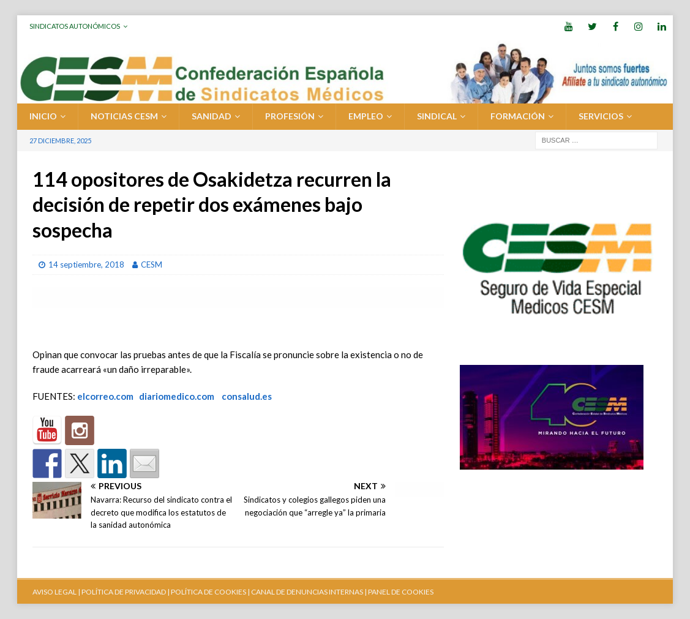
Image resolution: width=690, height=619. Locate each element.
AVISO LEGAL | (56, 591)
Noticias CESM (124, 116)
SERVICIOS (601, 116)
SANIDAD (211, 116)
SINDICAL (437, 116)
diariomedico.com (176, 396)
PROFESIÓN (290, 116)
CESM (151, 264)
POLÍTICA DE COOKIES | (210, 591)
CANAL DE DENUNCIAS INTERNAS (306, 591)
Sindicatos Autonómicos (74, 26)
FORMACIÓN (517, 116)
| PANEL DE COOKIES (398, 591)
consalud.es (247, 396)
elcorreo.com (105, 396)
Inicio (43, 116)
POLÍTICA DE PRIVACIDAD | (125, 591)
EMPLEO (365, 116)
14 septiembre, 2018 (86, 264)
